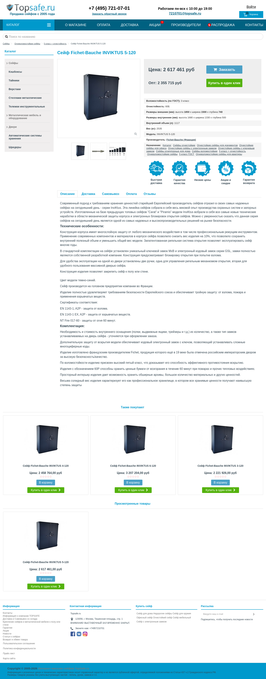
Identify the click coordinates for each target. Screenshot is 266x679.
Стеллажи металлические (25, 97)
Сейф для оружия (182, 613)
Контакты (7, 613)
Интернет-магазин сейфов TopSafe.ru (63, 668)
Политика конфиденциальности (19, 648)
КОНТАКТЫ (254, 24)
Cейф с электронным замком (152, 621)
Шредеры (15, 147)
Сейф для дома (145, 613)
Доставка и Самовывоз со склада (20, 619)
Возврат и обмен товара (15, 639)
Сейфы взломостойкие (204, 151)
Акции (6, 630)
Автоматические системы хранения (25, 137)
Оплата (131, 193)
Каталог (167, 145)
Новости (7, 633)
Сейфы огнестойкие (184, 145)
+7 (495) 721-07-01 (109, 8)
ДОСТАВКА (130, 24)
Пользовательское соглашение (19, 643)
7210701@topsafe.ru (185, 13)
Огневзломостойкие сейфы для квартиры (219, 154)
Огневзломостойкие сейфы (162, 154)
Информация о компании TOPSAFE (21, 616)
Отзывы (150, 193)
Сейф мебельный (182, 617)
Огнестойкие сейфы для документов (217, 145)
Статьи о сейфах (11, 636)
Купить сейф (144, 606)
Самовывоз (110, 193)
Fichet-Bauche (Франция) (181, 139)
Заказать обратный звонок (109, 13)
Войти (251, 7)
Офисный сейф (144, 617)
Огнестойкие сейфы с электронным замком (192, 148)
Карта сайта (9, 658)
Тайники (14, 80)
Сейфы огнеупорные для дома (173, 151)
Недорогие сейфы (162, 613)
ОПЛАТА (103, 24)
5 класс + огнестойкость (232, 151)
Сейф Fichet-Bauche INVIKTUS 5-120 (46, 562)
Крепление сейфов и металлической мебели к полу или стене (31, 623)
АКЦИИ (155, 24)
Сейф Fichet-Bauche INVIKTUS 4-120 (46, 465)
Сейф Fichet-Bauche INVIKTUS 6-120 (133, 465)
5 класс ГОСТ (186, 154)
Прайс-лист (9, 653)
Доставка (88, 193)
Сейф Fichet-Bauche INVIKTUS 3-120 (220, 465)
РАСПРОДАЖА (223, 24)
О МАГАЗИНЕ (75, 24)
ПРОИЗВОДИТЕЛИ (186, 24)
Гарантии (7, 627)
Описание (67, 193)
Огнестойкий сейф (162, 617)
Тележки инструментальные (27, 106)
